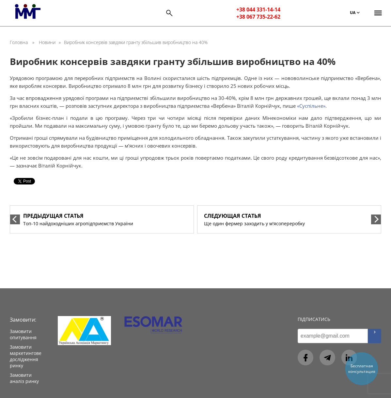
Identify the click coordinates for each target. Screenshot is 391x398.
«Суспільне (310, 106)
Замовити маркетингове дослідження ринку (25, 356)
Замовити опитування (23, 334)
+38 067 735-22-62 (258, 16)
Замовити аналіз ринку (24, 378)
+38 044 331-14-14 (258, 9)
